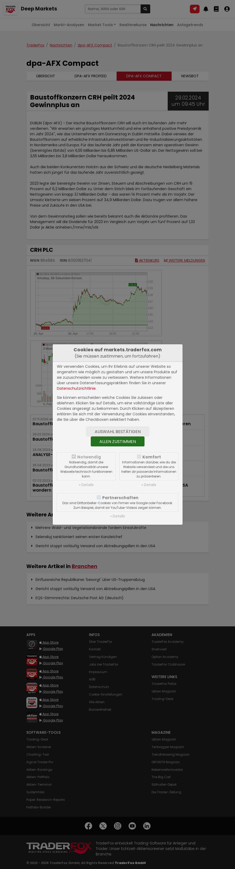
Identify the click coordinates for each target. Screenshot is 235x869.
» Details (86, 484)
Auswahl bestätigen (118, 432)
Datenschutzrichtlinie (76, 388)
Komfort (151, 457)
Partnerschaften (120, 497)
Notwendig (89, 457)
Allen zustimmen (117, 442)
